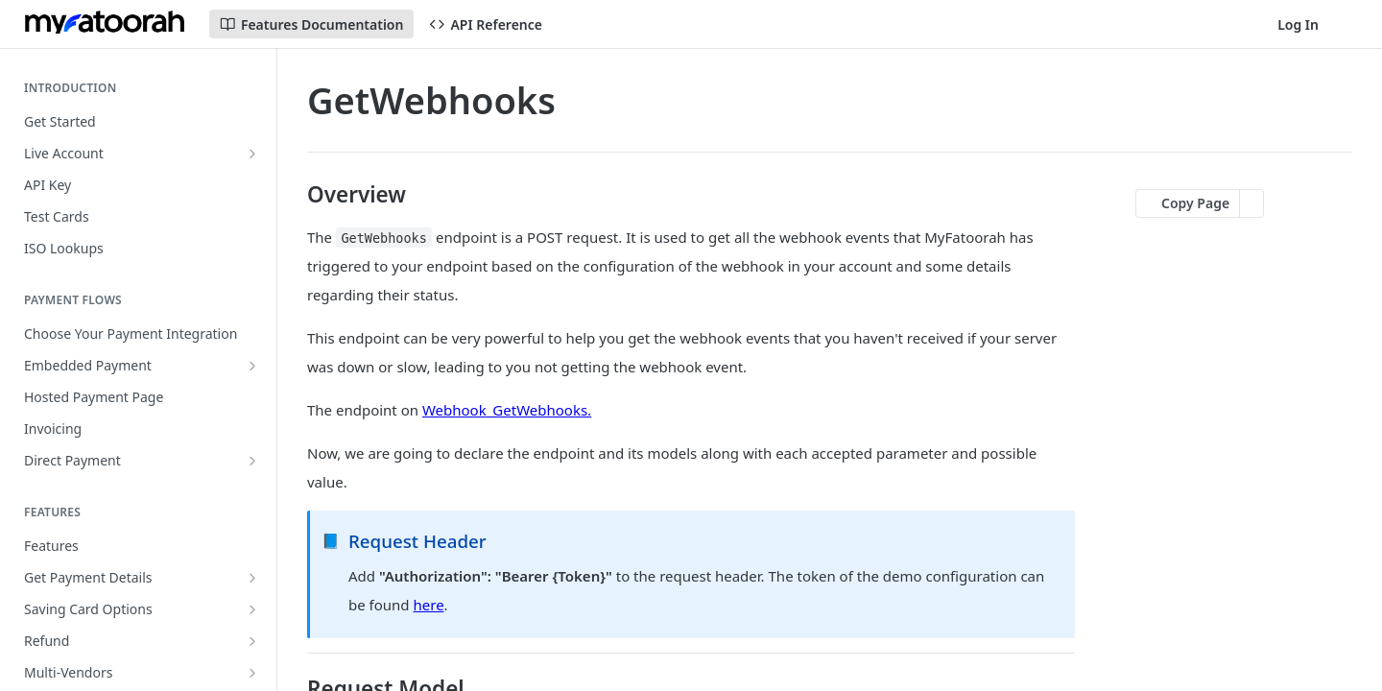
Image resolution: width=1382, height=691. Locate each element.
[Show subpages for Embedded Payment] (252, 365)
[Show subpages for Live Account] (252, 153)
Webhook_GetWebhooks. (506, 409)
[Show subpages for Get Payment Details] (252, 577)
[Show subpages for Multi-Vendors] (252, 672)
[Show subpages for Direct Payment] (252, 460)
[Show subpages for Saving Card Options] (252, 609)
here (429, 604)
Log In (1298, 24)
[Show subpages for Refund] (252, 641)
